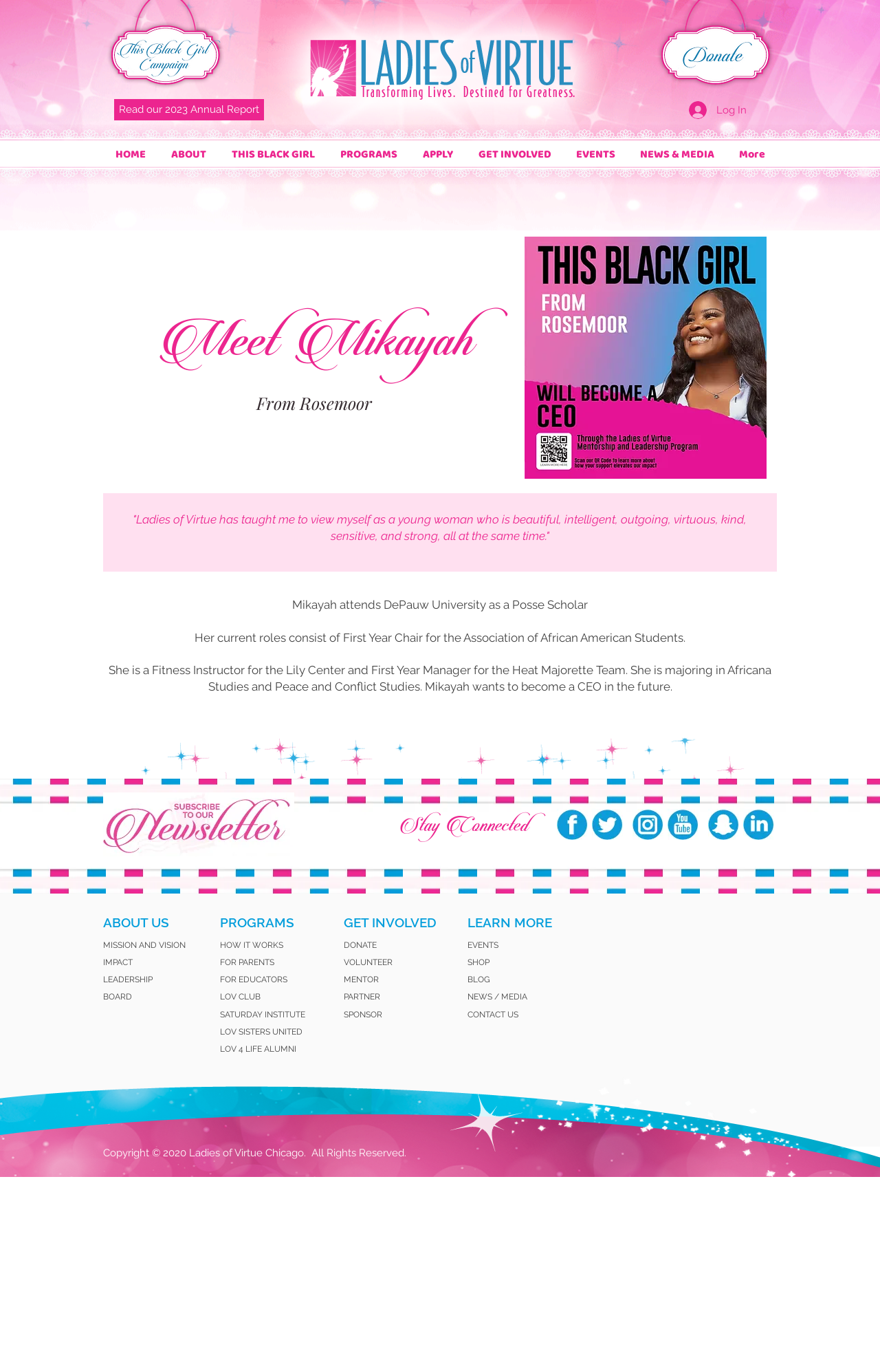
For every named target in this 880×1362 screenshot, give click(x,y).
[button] (188, 154)
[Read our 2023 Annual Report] (189, 109)
